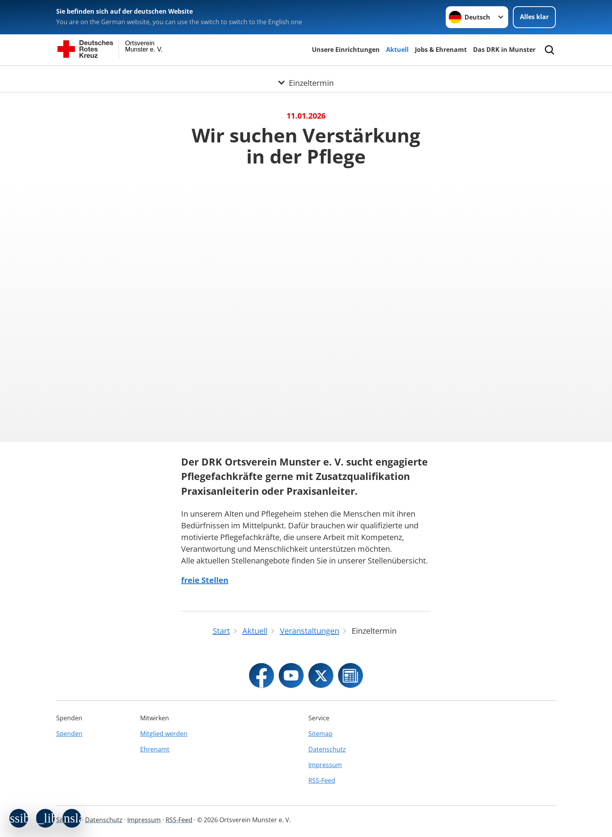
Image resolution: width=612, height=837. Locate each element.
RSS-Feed (321, 780)
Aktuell (397, 49)
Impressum (325, 765)
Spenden (69, 733)
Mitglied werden (163, 733)
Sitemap (320, 733)
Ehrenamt (154, 749)
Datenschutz (327, 749)
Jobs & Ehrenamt (441, 49)
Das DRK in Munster (504, 49)
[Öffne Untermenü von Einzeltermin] (306, 75)
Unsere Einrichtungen (346, 49)
